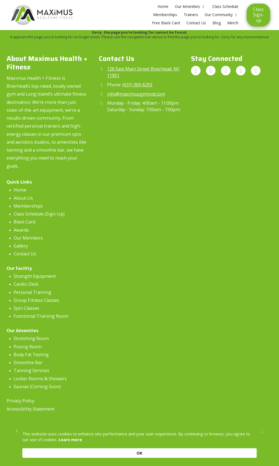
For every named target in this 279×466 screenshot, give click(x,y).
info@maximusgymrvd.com (136, 94)
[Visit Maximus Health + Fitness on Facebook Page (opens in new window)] (226, 70)
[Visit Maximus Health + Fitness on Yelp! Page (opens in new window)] (240, 70)
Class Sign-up (258, 14)
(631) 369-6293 (137, 85)
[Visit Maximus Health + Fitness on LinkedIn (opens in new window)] (255, 70)
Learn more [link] (87, 452)
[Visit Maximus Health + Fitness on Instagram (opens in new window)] (211, 70)
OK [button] (248, 449)
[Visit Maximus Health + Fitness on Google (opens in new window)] (196, 70)
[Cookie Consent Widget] (139, 449)
